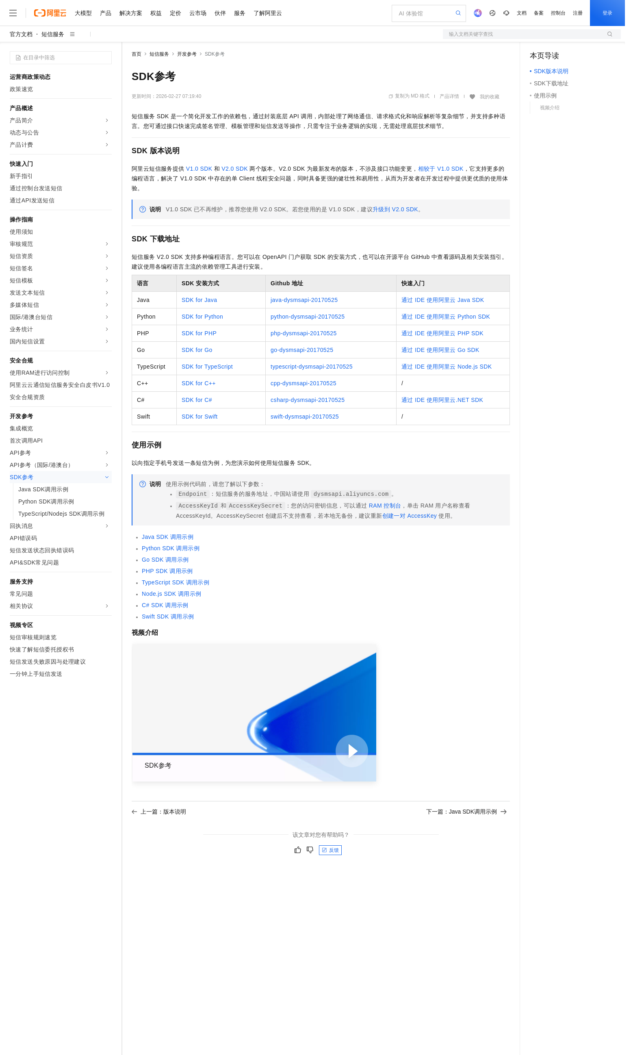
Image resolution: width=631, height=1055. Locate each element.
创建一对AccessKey (409, 515)
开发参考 (187, 54)
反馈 (330, 850)
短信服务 (52, 34)
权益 (156, 13)
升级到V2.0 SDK (395, 209)
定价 (175, 13)
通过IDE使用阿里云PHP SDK (442, 333)
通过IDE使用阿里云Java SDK (442, 300)
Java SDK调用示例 (167, 537)
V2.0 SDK (234, 168)
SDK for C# (197, 400)
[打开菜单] (13, 13)
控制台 (558, 13)
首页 (136, 54)
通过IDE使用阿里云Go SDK (440, 350)
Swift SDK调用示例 (168, 616)
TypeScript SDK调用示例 (175, 582)
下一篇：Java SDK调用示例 (466, 811)
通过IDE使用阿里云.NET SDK (442, 400)
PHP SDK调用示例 (167, 571)
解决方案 (130, 13)
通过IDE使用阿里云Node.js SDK (446, 366)
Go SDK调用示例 (165, 559)
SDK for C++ (199, 383)
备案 (539, 13)
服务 (239, 13)
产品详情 (449, 96)
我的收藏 (489, 97)
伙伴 (220, 13)
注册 (578, 13)
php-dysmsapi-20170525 (304, 333)
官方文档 (21, 34)
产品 (105, 13)
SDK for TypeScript (207, 366)
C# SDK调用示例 (165, 605)
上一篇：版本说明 (159, 811)
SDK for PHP (199, 333)
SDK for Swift (199, 416)
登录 (607, 13)
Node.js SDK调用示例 (171, 593)
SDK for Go (197, 350)
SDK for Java (199, 300)
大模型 (83, 13)
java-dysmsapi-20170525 (304, 300)
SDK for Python (202, 316)
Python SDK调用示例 (170, 548)
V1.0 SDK (199, 168)
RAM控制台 (385, 505)
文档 (522, 13)
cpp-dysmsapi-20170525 (303, 383)
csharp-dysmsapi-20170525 (308, 400)
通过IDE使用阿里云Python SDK (445, 316)
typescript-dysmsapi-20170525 (312, 366)
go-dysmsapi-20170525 (302, 350)
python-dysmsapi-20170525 (308, 316)
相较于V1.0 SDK (441, 168)
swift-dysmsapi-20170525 (305, 416)
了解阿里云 (268, 13)
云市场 (197, 13)
